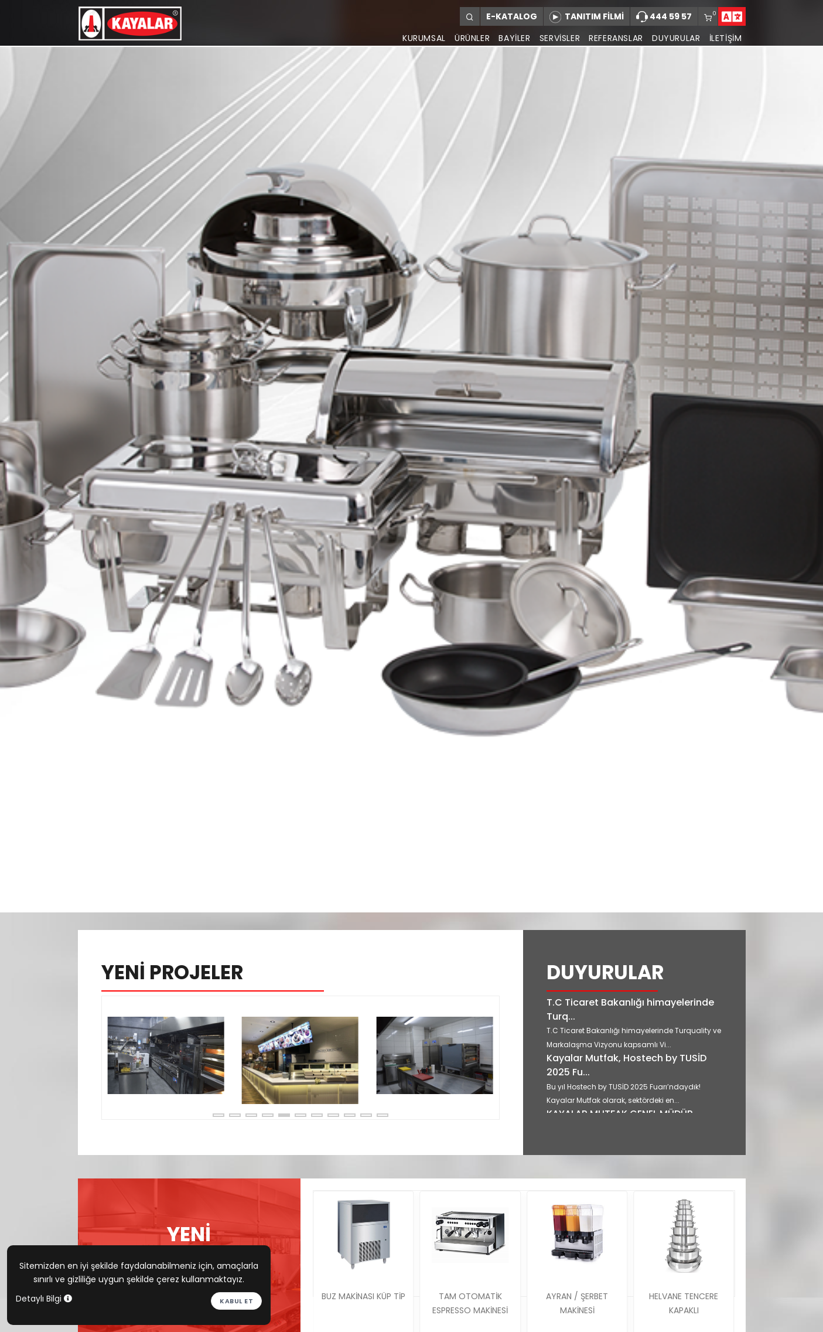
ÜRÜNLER (463, 38)
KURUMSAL (414, 38)
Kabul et (236, 1301)
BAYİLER (508, 38)
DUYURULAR (674, 38)
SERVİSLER (554, 38)
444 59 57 (664, 17)
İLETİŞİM (725, 38)
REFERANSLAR (613, 38)
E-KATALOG (511, 16)
